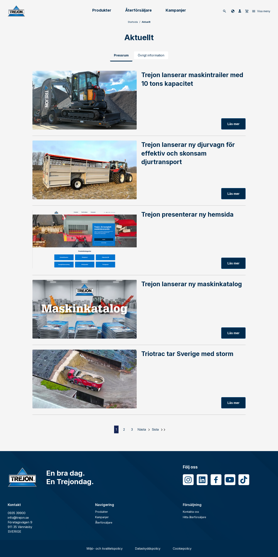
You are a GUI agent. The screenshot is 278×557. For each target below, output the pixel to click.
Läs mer (233, 124)
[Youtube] (230, 479)
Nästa (141, 429)
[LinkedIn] (202, 479)
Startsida (133, 21)
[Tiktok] (243, 479)
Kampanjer (176, 10)
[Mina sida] (240, 11)
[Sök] (224, 11)
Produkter (101, 10)
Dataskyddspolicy (147, 548)
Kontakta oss (191, 511)
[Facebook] (216, 479)
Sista (155, 429)
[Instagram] (188, 479)
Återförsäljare (138, 10)
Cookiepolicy (182, 548)
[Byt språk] (232, 11)
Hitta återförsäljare (194, 517)
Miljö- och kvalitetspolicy (104, 548)
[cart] (247, 11)
